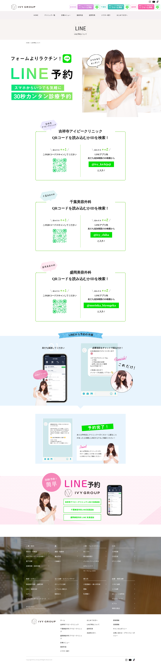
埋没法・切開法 (31, 551)
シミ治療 (115, 589)
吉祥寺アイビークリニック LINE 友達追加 (82, 502)
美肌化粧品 (116, 608)
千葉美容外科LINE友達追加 (82, 509)
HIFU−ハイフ (88, 566)
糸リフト (86, 551)
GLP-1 (28, 594)
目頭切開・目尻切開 (33, 566)
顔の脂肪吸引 (88, 556)
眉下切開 (29, 561)
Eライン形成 (116, 561)
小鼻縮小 (58, 561)
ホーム (62, 620)
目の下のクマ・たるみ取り (35, 556)
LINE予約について (93, 624)
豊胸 (84, 589)
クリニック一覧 (49, 15)
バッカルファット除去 (91, 561)
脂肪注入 (58, 594)
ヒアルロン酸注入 (61, 589)
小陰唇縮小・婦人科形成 (91, 584)
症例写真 (92, 15)
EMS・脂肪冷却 (31, 589)
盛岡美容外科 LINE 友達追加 (82, 517)
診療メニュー (66, 15)
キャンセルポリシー (120, 629)
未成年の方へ (91, 633)
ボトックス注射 (60, 584)
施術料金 (80, 15)
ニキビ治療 (116, 584)
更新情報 (116, 620)
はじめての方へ (122, 15)
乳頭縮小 (86, 594)
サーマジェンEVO (89, 571)
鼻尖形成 (58, 556)
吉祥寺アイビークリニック (69, 624)
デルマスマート (117, 599)
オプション (30, 606)
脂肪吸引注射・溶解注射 (34, 584)
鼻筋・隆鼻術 (59, 551)
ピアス (114, 603)
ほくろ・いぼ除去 (118, 594)
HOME (36, 15)
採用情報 (116, 624)
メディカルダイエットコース (36, 599)
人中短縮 (115, 551)
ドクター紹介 (105, 15)
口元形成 (115, 556)
